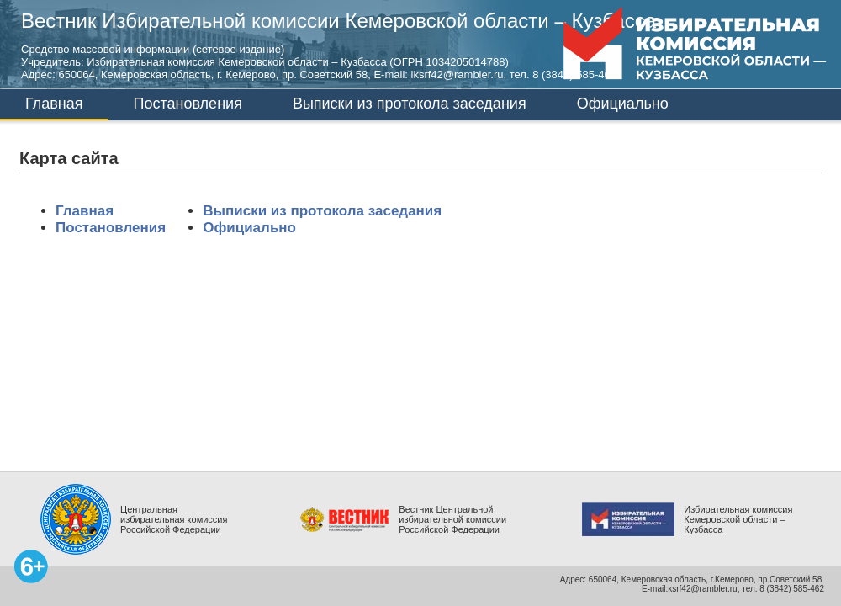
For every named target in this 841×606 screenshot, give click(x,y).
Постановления (188, 103)
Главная (54, 103)
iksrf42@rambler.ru (457, 74)
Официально (623, 103)
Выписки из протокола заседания (409, 103)
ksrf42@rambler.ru (702, 588)
